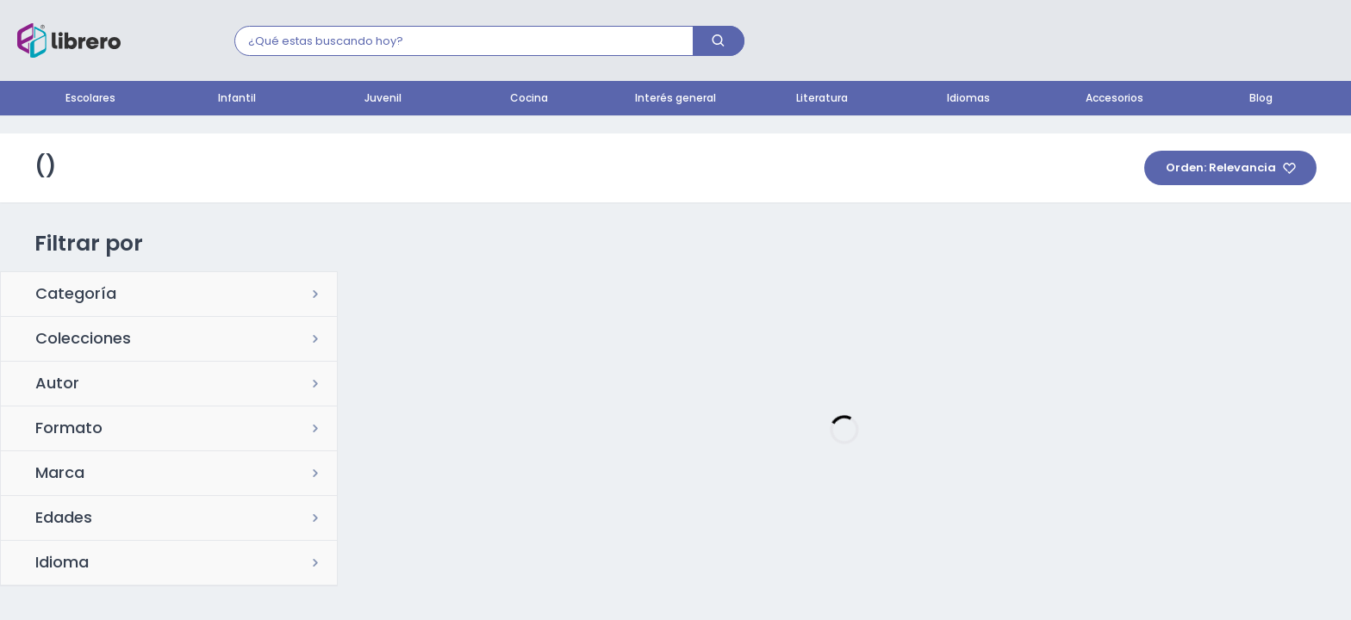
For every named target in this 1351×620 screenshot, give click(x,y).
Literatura (822, 99)
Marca (59, 474)
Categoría (75, 295)
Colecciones (83, 340)
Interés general (675, 99)
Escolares (90, 99)
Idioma (62, 564)
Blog (1261, 99)
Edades (63, 519)
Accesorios (1114, 99)
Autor (57, 385)
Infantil (237, 99)
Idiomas (968, 99)
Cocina (529, 99)
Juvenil (383, 99)
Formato (69, 429)
